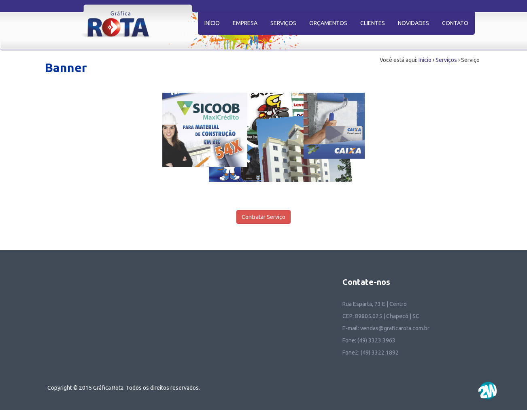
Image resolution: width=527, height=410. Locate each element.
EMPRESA (245, 23)
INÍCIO (212, 23)
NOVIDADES (413, 23)
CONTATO (455, 23)
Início (425, 60)
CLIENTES (372, 23)
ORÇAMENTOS (328, 23)
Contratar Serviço (263, 217)
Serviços (446, 60)
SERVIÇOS (283, 23)
